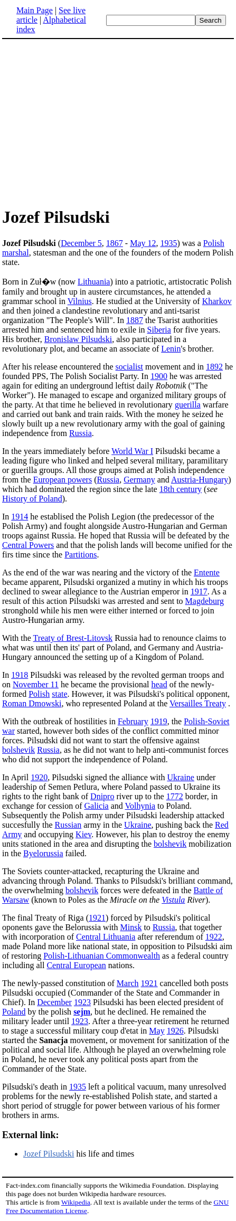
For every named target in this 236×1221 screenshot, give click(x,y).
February (133, 721)
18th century (180, 489)
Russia (80, 433)
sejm (81, 1011)
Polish (213, 243)
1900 (158, 376)
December (54, 1002)
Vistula (173, 899)
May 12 (143, 243)
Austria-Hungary (199, 479)
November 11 (36, 684)
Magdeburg (204, 601)
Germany (139, 479)
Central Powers (28, 545)
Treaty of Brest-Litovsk (73, 637)
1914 (19, 516)
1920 (39, 777)
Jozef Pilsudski (48, 1153)
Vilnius (80, 301)
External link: (30, 1135)
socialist (129, 366)
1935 (169, 243)
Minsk (131, 927)
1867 (114, 243)
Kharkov (217, 301)
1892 (214, 366)
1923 (82, 1002)
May (156, 1030)
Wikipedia (75, 1202)
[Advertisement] (91, 122)
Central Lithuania (105, 936)
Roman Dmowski (31, 703)
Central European (76, 965)
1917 (199, 591)
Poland (13, 1011)
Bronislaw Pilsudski (78, 339)
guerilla (188, 404)
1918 (19, 674)
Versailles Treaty (197, 703)
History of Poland (32, 498)
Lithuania (94, 281)
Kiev (83, 834)
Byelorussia (43, 853)
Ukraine (180, 777)
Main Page (34, 10)
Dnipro (102, 796)
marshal (15, 252)
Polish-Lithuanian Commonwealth (101, 955)
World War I (132, 451)
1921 (97, 917)
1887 (134, 320)
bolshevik (18, 749)
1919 (158, 721)
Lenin (171, 348)
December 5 (81, 243)
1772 (174, 796)
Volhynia (140, 805)
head (159, 684)
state (59, 693)
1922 (213, 936)
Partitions (80, 554)
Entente (207, 572)
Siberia (159, 329)
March (128, 983)
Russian (68, 824)
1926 (175, 1030)
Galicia (96, 805)
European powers (62, 479)
